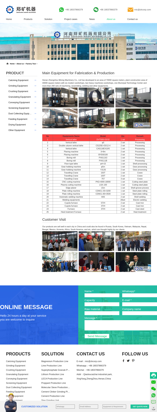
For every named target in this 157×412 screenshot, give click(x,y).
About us (111, 19)
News (92, 19)
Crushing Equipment (16, 370)
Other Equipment (14, 400)
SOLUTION (52, 353)
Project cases (70, 19)
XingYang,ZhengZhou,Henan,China (94, 378)
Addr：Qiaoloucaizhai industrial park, (94, 374)
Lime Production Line (51, 365)
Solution (48, 19)
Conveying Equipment (16, 378)
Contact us (132, 19)
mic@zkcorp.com (142, 9)
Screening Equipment (16, 383)
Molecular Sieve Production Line (55, 387)
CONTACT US (91, 353)
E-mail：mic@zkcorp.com (89, 361)
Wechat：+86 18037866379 (90, 370)
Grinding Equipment (15, 365)
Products (28, 19)
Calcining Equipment (16, 361)
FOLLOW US (135, 353)
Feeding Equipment (15, 392)
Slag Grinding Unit (50, 400)
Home (9, 19)
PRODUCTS (18, 353)
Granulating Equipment (17, 374)
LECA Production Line (52, 378)
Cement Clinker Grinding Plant (55, 392)
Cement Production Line (53, 396)
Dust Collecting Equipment (19, 387)
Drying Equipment (14, 396)
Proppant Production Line (53, 383)
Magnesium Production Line (54, 361)
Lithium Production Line (52, 374)
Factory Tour (31, 64)
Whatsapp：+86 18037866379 (91, 365)
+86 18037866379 (74, 9)
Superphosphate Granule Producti (55, 370)
